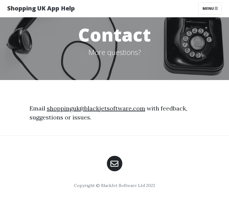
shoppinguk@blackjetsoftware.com (96, 108)
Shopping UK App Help (41, 8)
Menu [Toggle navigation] (210, 8)
